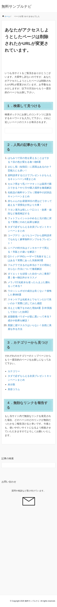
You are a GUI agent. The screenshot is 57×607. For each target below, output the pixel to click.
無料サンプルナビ (17, 6)
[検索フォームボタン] (49, 130)
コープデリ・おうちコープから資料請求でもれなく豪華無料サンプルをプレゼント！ (30, 239)
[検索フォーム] (25, 130)
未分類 (11, 384)
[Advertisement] (28, 547)
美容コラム (14, 389)
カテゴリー (14, 371)
